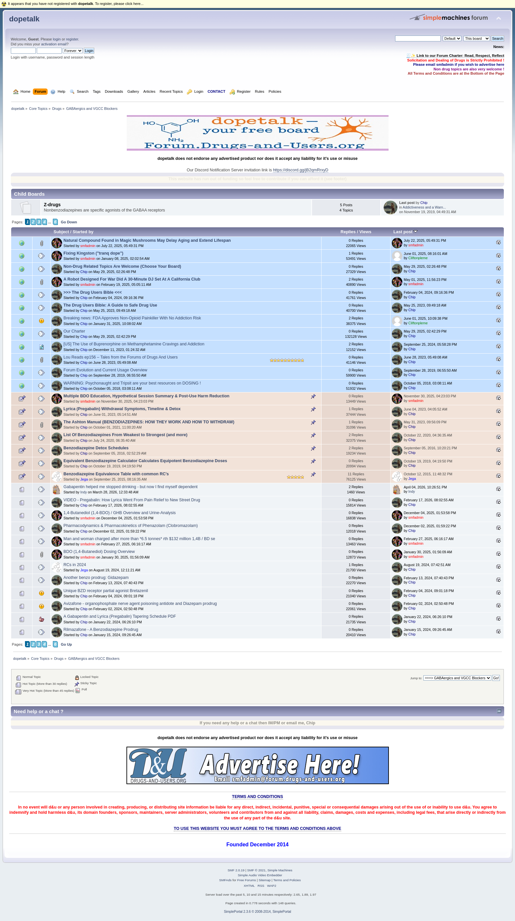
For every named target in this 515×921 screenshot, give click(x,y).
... (49, 222)
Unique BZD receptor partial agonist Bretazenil (105, 590)
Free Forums (246, 880)
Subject (61, 231)
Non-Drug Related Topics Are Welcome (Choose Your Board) (122, 266)
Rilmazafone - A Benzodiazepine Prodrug (100, 629)
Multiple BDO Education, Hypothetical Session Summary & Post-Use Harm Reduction (146, 396)
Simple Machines (279, 870)
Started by (83, 231)
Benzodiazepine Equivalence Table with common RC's (116, 474)
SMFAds (225, 880)
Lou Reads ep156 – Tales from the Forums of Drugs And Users (120, 357)
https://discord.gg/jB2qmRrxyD (300, 170)
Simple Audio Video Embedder (260, 875)
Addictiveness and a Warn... (424, 207)
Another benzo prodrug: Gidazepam (95, 577)
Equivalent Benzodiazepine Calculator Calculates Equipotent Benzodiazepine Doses (145, 461)
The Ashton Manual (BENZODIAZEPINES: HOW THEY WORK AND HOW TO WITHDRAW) (148, 422)
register (72, 39)
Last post (405, 231)
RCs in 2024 (74, 564)
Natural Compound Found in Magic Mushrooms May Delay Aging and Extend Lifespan (147, 240)
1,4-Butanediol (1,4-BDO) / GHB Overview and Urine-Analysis (119, 512)
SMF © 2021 (256, 870)
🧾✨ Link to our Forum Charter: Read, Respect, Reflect (455, 56)
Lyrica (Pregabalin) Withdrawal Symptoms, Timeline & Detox (122, 409)
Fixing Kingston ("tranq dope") (93, 253)
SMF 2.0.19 (236, 870)
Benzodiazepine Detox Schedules (95, 448)
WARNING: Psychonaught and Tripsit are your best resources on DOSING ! (132, 383)
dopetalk (24, 19)
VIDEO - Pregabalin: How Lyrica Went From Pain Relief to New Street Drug (131, 500)
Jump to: (416, 678)
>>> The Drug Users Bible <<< (92, 292)
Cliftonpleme (418, 258)
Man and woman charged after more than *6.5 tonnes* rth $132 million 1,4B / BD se (139, 538)
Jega (84, 479)
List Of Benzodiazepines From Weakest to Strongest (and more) (125, 435)
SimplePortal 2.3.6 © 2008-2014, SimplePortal (257, 911)
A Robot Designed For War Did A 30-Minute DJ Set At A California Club (131, 279)
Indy (83, 492)
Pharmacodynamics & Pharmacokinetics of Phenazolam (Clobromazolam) (130, 525)
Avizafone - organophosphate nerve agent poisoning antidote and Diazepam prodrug (140, 603)
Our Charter (74, 331)
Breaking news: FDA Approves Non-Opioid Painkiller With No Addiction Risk (132, 318)
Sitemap (264, 880)
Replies (348, 231)
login (57, 39)
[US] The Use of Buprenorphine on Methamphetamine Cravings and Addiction (133, 344)
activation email (53, 44)
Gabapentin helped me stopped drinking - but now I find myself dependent (130, 487)
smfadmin (88, 246)
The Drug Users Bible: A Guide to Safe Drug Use (110, 305)
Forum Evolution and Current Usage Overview (105, 370)
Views (365, 231)
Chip (424, 203)
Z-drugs (52, 204)
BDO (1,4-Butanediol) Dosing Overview (99, 551)
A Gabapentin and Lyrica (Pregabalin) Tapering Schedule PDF (119, 616)
